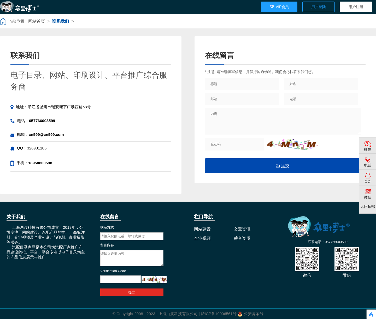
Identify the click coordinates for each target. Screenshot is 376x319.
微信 (367, 149)
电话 (367, 165)
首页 (17, 21)
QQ (368, 181)
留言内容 (107, 245)
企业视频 (118, 21)
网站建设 (49, 21)
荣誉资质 (152, 21)
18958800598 (40, 163)
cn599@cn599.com (46, 134)
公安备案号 (253, 313)
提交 (282, 166)
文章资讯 (83, 21)
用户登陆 (318, 7)
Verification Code (113, 271)
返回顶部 (367, 206)
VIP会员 (279, 5)
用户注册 (356, 7)
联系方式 (107, 227)
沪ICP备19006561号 (219, 313)
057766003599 (42, 120)
